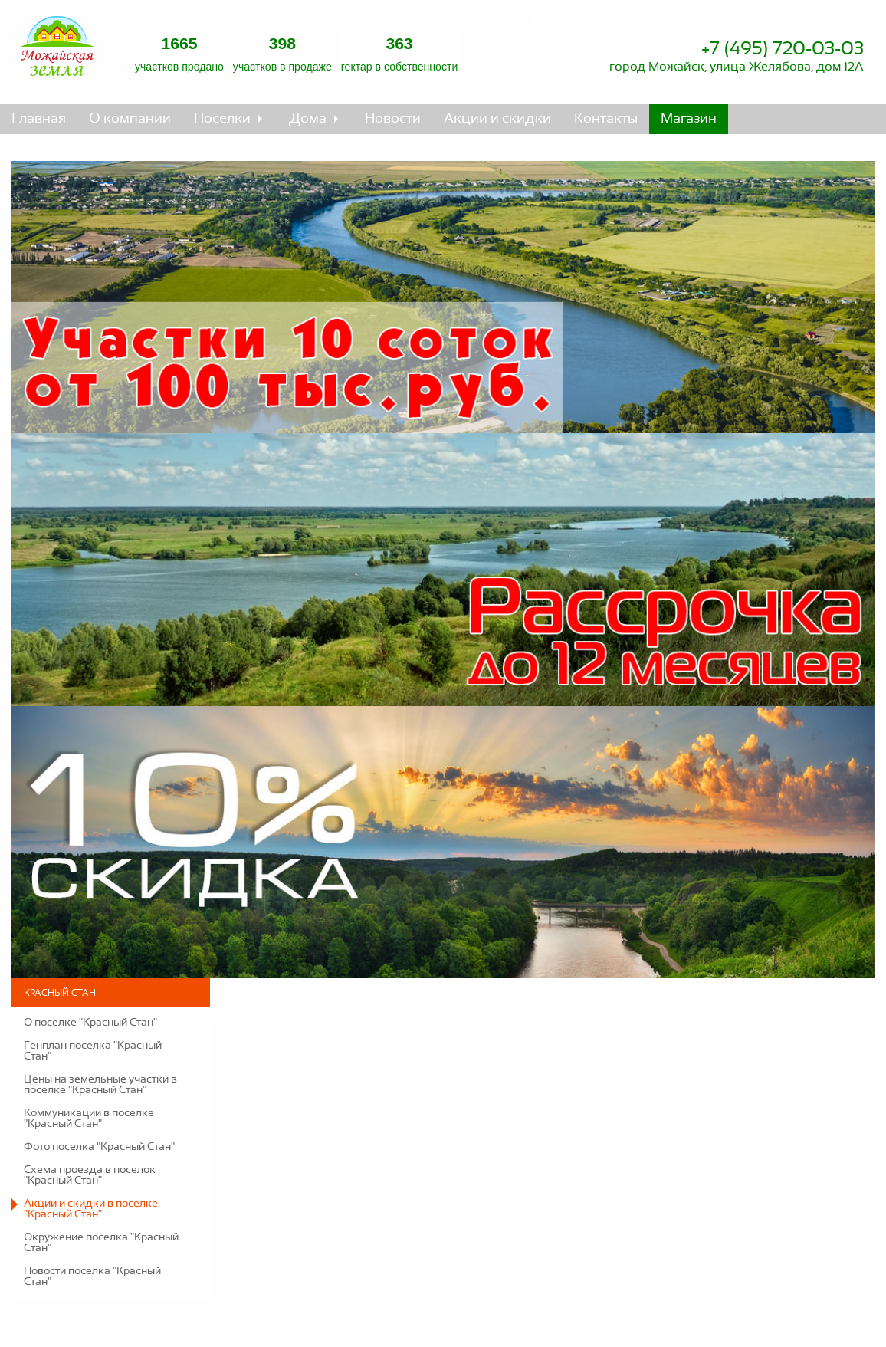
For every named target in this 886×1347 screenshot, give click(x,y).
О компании (130, 119)
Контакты (606, 119)
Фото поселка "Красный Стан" (99, 1147)
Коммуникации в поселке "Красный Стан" (89, 1118)
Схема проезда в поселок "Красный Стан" (90, 1175)
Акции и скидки (497, 119)
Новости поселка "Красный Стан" (92, 1276)
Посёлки (222, 119)
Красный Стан (60, 992)
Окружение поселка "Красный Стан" (101, 1242)
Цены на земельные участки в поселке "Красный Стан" (100, 1085)
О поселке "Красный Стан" (90, 1022)
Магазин (689, 119)
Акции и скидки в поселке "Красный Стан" (91, 1209)
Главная (38, 119)
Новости (393, 119)
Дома (308, 119)
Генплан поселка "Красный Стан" (93, 1051)
